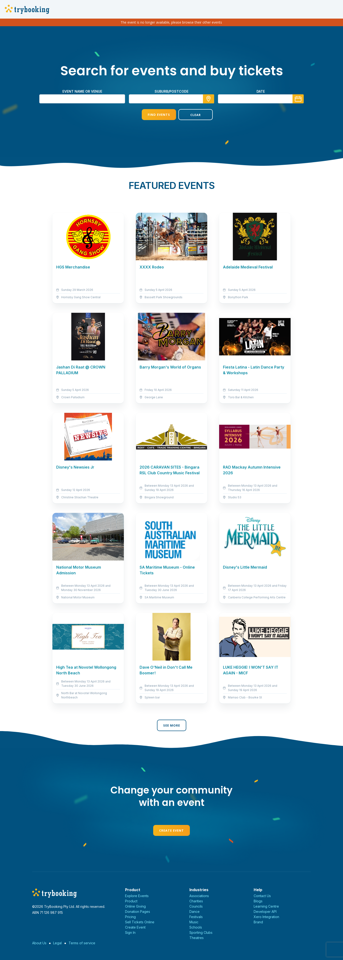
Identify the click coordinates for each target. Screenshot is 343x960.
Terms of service (82, 943)
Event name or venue (82, 91)
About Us (39, 943)
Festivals (196, 917)
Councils (196, 906)
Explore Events (137, 896)
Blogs (258, 901)
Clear (190, 115)
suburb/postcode (171, 91)
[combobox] (171, 98)
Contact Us (262, 896)
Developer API (265, 911)
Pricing (130, 917)
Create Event (171, 830)
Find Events (153, 114)
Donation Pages (137, 911)
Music (193, 922)
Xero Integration (266, 917)
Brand (258, 922)
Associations (199, 896)
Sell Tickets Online (139, 922)
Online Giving (135, 906)
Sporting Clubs (200, 932)
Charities (196, 901)
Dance (194, 911)
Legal (57, 943)
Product (131, 901)
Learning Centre (266, 906)
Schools (195, 927)
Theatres (196, 938)
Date (261, 91)
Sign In (130, 932)
